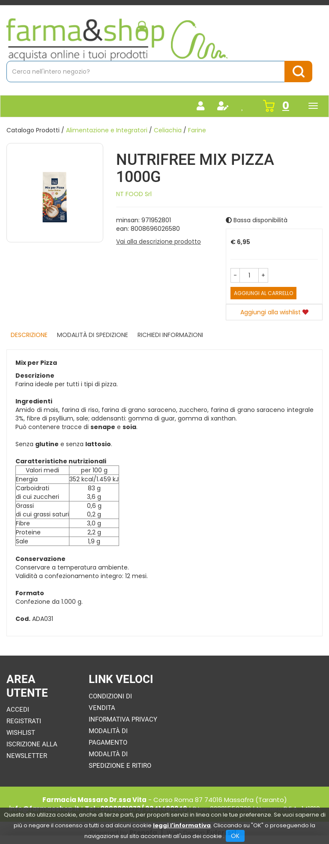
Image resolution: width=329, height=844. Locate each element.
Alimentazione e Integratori (106, 130)
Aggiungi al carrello (263, 293)
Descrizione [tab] (29, 335)
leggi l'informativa (182, 825)
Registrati (23, 721)
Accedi (17, 709)
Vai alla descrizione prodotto (158, 241)
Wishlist (20, 733)
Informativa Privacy (123, 719)
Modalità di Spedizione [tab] (92, 335)
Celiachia (168, 130)
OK (235, 836)
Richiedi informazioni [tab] (170, 335)
